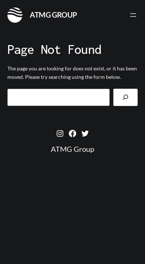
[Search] (125, 97)
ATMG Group (53, 14)
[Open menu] (133, 15)
